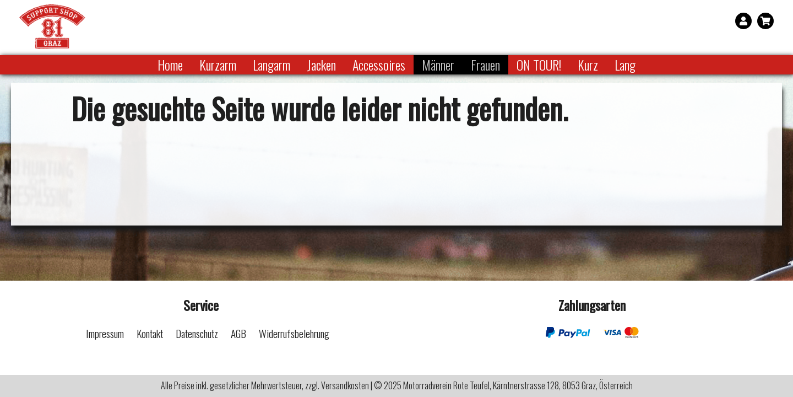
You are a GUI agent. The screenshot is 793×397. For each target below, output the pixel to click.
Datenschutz (197, 333)
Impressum (105, 333)
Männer (438, 64)
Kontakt (150, 333)
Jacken (321, 64)
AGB (238, 333)
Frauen (485, 64)
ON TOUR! (539, 64)
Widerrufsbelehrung (294, 333)
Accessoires (378, 64)
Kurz (588, 64)
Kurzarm (217, 64)
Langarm (271, 64)
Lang (625, 64)
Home (170, 64)
